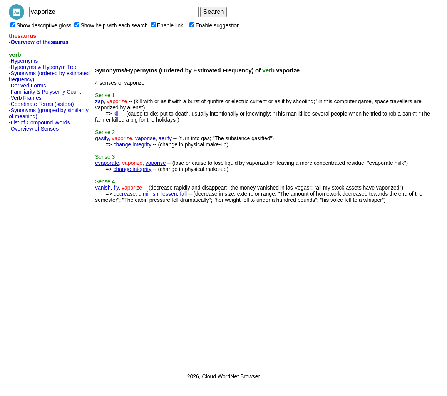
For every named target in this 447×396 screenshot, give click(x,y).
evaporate (107, 163)
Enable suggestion (214, 25)
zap (99, 101)
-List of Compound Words (39, 122)
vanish (102, 188)
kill (116, 114)
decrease (124, 194)
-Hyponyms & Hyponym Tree (43, 67)
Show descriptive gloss (40, 25)
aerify (165, 138)
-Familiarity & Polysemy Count (45, 92)
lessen (169, 194)
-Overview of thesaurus (39, 42)
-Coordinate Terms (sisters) (41, 104)
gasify (102, 138)
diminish (148, 194)
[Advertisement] (39, 250)
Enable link (167, 25)
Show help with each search (110, 25)
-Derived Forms (27, 85)
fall (183, 194)
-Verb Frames (25, 98)
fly (116, 188)
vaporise (145, 138)
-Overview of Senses (34, 129)
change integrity (132, 144)
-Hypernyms (23, 61)
